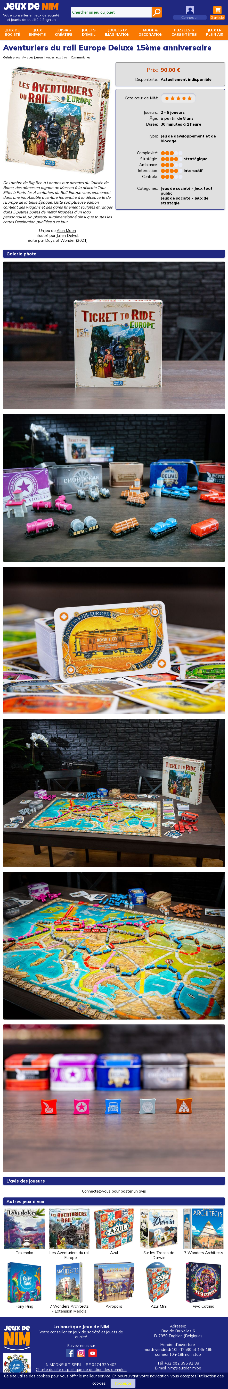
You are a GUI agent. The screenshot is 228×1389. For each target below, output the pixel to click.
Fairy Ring (24, 1285)
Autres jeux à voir (57, 57)
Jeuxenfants (37, 32)
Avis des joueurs (33, 57)
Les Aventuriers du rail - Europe (69, 1234)
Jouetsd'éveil (89, 32)
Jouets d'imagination (117, 32)
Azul (114, 1232)
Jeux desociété (12, 32)
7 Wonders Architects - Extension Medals (69, 1288)
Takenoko (24, 1232)
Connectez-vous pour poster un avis (114, 1191)
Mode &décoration (150, 32)
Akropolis (114, 1285)
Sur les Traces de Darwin (159, 1234)
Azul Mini (159, 1285)
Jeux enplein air (214, 32)
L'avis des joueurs (25, 1181)
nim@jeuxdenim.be (184, 1368)
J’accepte (123, 1383)
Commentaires (80, 57)
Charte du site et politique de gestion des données (81, 1369)
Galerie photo (11, 57)
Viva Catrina (203, 1285)
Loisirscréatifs (63, 32)
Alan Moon (66, 230)
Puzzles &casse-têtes (184, 32)
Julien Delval (67, 235)
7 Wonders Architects (203, 1232)
